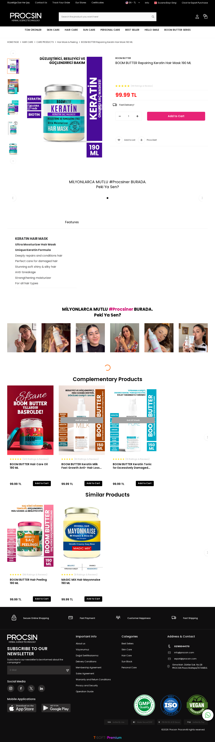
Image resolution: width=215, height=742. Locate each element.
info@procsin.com (180, 652)
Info (147, 2)
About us (80, 643)
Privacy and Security (87, 685)
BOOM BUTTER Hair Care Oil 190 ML (29, 466)
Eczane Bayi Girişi (167, 2)
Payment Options (100, 222)
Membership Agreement (88, 667)
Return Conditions (136, 222)
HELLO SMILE (152, 30)
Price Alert (147, 140)
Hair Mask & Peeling (67, 42)
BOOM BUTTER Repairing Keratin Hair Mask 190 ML (107, 42)
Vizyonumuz (82, 649)
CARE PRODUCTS (45, 42)
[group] (64, 107)
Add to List (125, 140)
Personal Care (129, 667)
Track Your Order (61, 2)
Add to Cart (176, 116)
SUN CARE (89, 30)
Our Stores (80, 2)
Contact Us (41, 2)
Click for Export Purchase (195, 2)
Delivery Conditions (86, 661)
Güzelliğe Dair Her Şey (18, 2)
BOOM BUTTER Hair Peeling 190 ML (28, 581)
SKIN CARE (53, 30)
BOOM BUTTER (123, 58)
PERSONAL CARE (110, 30)
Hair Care (127, 655)
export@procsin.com (182, 658)
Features (72, 222)
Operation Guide (84, 691)
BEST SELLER (132, 30)
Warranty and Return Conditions (93, 679)
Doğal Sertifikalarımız (87, 655)
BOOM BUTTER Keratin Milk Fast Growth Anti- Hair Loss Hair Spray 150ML (80, 466)
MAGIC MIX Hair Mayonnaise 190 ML (80, 581)
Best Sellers (128, 643)
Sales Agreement (85, 673)
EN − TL (132, 2)
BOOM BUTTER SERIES (177, 30)
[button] (29, 107)
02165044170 (178, 646)
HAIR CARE (71, 30)
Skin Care (127, 649)
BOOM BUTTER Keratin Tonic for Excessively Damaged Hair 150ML (132, 466)
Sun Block (127, 661)
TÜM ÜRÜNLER (33, 30)
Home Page (13, 42)
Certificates (97, 2)
